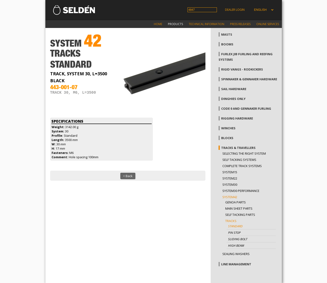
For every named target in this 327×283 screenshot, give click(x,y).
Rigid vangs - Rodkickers (242, 69)
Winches (228, 128)
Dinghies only (233, 99)
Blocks (227, 138)
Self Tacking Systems (239, 160)
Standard (235, 226)
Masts (226, 34)
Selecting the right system (244, 153)
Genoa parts (235, 202)
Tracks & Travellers (238, 148)
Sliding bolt (237, 239)
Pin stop (234, 232)
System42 (229, 197)
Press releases (240, 24)
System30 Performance (240, 191)
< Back (128, 176)
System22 (229, 178)
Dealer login (235, 10)
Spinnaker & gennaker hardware (249, 79)
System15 (229, 172)
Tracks (230, 221)
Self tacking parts (240, 214)
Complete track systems (242, 166)
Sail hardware (233, 89)
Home (158, 24)
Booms (227, 44)
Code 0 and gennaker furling (246, 108)
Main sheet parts (238, 208)
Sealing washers (236, 254)
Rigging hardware (237, 118)
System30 (229, 184)
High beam (236, 245)
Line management (236, 264)
